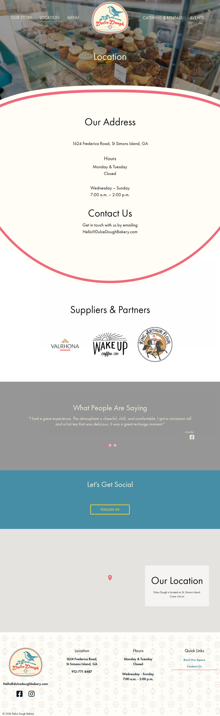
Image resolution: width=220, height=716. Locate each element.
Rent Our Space (194, 660)
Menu (73, 17)
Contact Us (194, 666)
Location (49, 17)
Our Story (21, 17)
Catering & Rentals (163, 17)
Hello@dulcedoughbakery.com (25, 684)
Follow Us (110, 514)
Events (197, 17)
